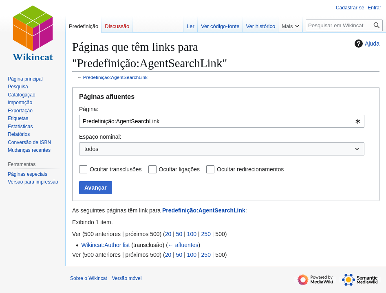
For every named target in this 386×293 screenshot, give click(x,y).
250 (206, 234)
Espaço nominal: (100, 136)
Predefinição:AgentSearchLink (115, 77)
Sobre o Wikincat (88, 278)
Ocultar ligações (179, 169)
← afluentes (183, 245)
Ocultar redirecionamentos (250, 169)
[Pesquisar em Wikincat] (344, 25)
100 (191, 234)
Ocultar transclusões (116, 169)
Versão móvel (127, 278)
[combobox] (221, 121)
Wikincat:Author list (105, 245)
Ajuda (366, 43)
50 (179, 234)
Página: (88, 109)
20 (168, 234)
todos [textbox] (91, 149)
